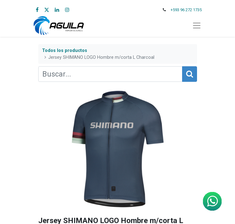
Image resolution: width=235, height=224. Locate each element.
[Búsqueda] (189, 74)
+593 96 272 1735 (186, 9)
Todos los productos (64, 50)
